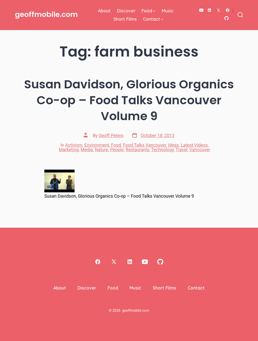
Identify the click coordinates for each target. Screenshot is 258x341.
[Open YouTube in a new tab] (201, 10)
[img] (154, 11)
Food (148, 10)
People (117, 149)
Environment (96, 145)
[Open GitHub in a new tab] (226, 18)
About (104, 10)
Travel (181, 149)
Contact (153, 19)
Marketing (69, 149)
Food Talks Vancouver (144, 145)
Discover (126, 10)
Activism (73, 145)
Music (168, 10)
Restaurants (137, 149)
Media (87, 149)
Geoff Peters (111, 135)
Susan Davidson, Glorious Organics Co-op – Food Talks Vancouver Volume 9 (129, 100)
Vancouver (199, 149)
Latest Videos (194, 145)
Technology (162, 149)
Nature (101, 149)
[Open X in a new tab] (218, 10)
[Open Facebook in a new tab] (227, 10)
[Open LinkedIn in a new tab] (209, 10)
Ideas (173, 145)
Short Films (125, 19)
